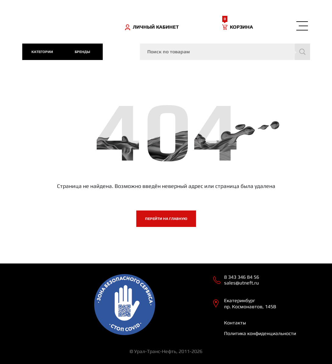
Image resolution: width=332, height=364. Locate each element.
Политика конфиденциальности (260, 333)
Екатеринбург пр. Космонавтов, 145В (250, 303)
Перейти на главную (166, 219)
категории (42, 52)
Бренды (82, 52)
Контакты (235, 323)
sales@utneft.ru (241, 283)
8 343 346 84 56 (241, 277)
